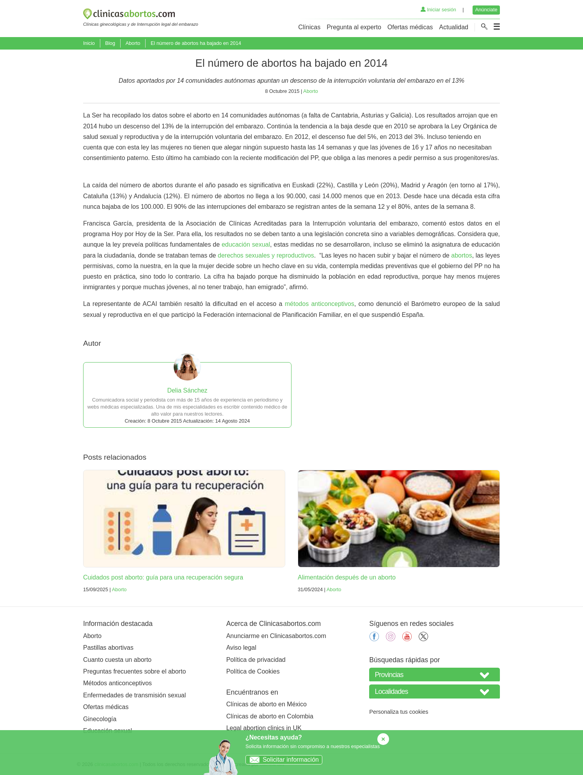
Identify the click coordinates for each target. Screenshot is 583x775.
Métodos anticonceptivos (117, 683)
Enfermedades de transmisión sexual (134, 695)
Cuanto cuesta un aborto (117, 659)
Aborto (133, 43)
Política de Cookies (253, 671)
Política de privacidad (256, 659)
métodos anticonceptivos (319, 303)
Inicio (89, 43)
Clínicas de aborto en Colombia (269, 716)
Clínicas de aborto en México (266, 704)
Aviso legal (241, 647)
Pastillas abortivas (108, 647)
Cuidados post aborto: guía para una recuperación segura (163, 577)
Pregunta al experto (354, 27)
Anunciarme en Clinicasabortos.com (276, 636)
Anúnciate (486, 9)
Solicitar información (282, 759)
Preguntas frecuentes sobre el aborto (134, 671)
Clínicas (309, 27)
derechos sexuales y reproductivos (266, 255)
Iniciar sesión (438, 9)
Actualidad (453, 27)
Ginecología (99, 719)
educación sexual (246, 244)
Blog (110, 43)
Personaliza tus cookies (398, 712)
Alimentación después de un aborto (347, 577)
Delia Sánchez (187, 390)
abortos (461, 255)
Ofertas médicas (410, 27)
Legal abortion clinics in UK (264, 728)
